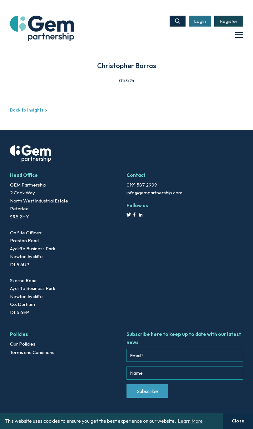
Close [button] (238, 421)
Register (229, 21)
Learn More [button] (190, 421)
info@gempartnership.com (154, 193)
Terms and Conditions (32, 352)
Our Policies (22, 344)
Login (200, 21)
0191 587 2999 (141, 185)
